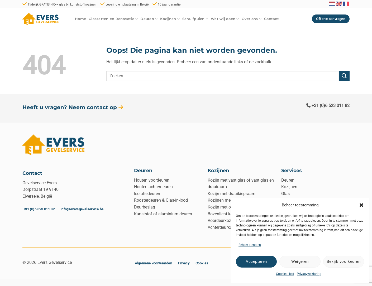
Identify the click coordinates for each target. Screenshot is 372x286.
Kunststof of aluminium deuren (163, 213)
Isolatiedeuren (147, 193)
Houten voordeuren (151, 180)
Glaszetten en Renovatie (113, 18)
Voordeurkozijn (222, 220)
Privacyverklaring (309, 274)
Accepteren (256, 261)
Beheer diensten (250, 245)
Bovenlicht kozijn (223, 213)
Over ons (252, 18)
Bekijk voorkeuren (343, 261)
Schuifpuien (195, 18)
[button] (361, 205)
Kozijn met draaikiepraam (231, 193)
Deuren (149, 18)
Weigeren (300, 261)
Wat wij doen (225, 18)
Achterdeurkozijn (223, 227)
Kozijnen (170, 18)
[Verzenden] (344, 76)
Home (80, 19)
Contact (271, 19)
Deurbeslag (144, 207)
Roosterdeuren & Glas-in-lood (161, 200)
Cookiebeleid (285, 274)
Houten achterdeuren (153, 186)
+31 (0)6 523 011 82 (328, 105)
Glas (285, 193)
